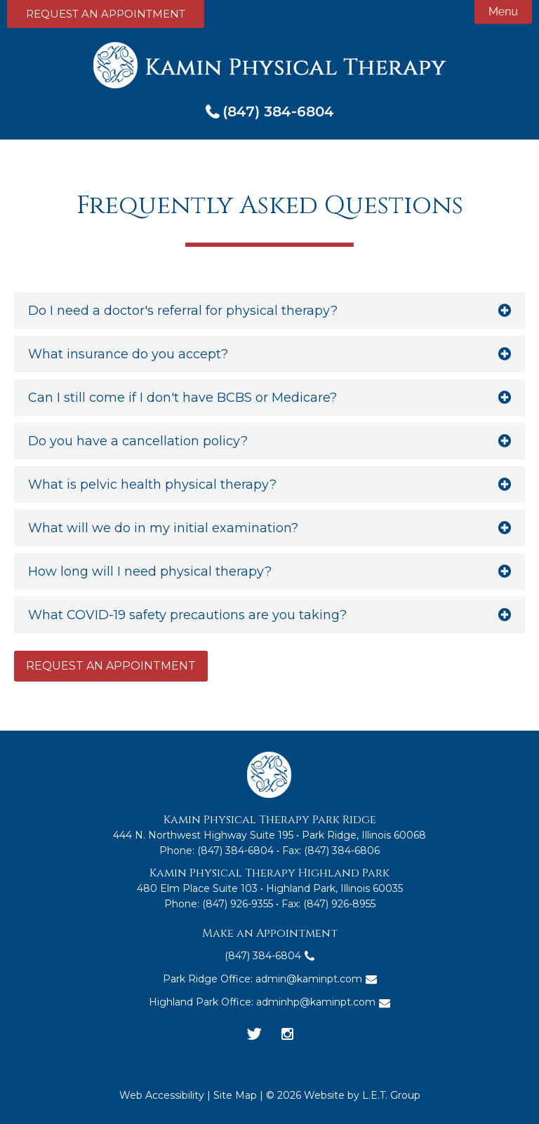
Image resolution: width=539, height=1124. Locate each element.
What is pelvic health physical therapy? (152, 484)
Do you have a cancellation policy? (138, 441)
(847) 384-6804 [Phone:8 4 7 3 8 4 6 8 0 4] (235, 850)
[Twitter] (254, 1035)
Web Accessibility (161, 1095)
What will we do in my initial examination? (163, 528)
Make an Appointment (270, 933)
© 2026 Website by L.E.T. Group (343, 1095)
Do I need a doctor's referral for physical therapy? (183, 310)
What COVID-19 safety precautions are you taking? (187, 615)
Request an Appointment (105, 13)
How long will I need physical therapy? (150, 571)
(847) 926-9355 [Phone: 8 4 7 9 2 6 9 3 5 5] (237, 904)
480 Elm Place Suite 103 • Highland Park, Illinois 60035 (270, 888)
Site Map (235, 1095)
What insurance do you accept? (128, 354)
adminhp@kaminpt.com (315, 1002)
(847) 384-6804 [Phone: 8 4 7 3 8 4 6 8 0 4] (278, 111)
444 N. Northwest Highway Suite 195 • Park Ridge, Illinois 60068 (269, 835)
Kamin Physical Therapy (269, 65)
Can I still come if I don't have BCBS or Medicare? (182, 397)
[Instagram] (287, 1035)
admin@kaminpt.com (308, 979)
